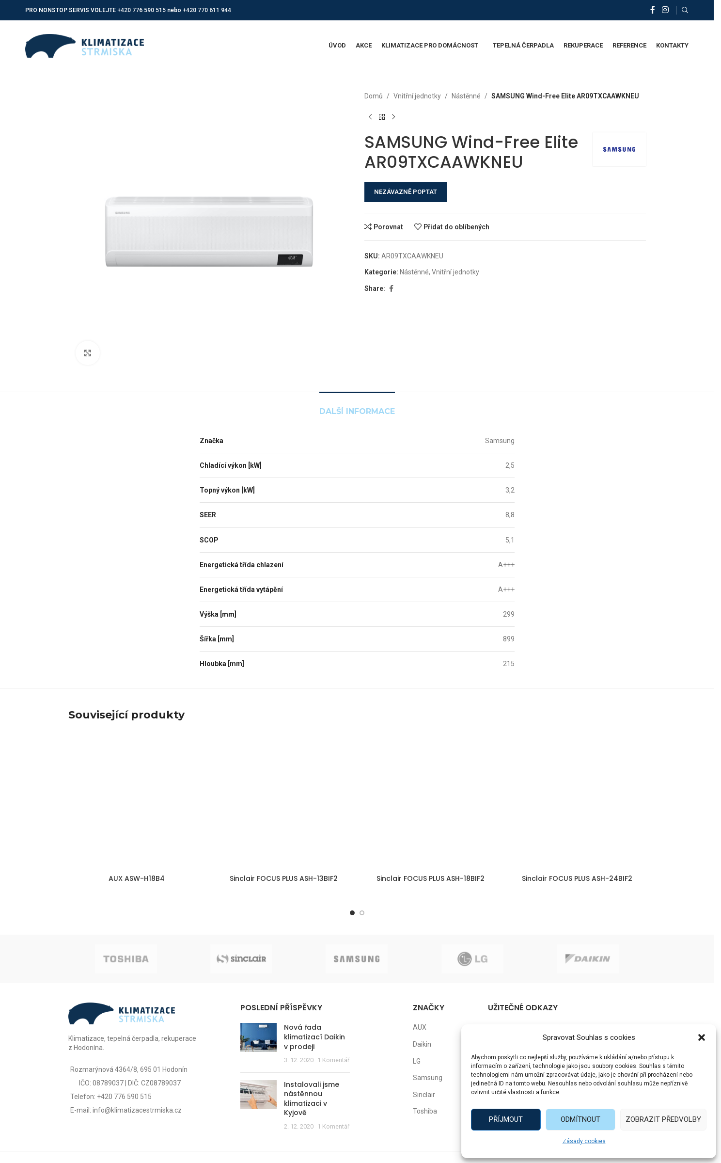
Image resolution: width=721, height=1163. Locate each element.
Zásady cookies (584, 1141)
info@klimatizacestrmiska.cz (137, 1110)
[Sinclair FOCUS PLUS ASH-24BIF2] (577, 801)
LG (417, 1061)
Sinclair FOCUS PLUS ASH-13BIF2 (284, 878)
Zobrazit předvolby (663, 1119)
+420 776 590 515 (141, 10)
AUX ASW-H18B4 (137, 878)
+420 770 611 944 (207, 10)
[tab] (357, 406)
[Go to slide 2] (362, 912)
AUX (419, 1027)
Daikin (422, 1044)
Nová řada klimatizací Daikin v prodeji (314, 1036)
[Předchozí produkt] (370, 117)
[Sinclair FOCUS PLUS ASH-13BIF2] (283, 801)
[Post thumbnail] (258, 1044)
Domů (373, 96)
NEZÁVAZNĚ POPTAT (405, 191)
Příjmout (506, 1119)
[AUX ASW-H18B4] (136, 801)
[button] (701, 1037)
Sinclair (424, 1095)
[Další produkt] (393, 117)
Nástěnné (466, 96)
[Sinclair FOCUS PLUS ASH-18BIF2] (430, 801)
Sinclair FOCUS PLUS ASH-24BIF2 (577, 878)
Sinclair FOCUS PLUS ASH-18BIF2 (430, 878)
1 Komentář (333, 1060)
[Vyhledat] (685, 10)
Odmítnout (580, 1119)
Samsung (427, 1078)
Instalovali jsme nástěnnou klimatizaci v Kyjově (311, 1099)
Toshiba (425, 1111)
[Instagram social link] (665, 9)
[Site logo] (84, 45)
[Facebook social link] (652, 9)
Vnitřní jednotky (417, 96)
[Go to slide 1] (352, 912)
